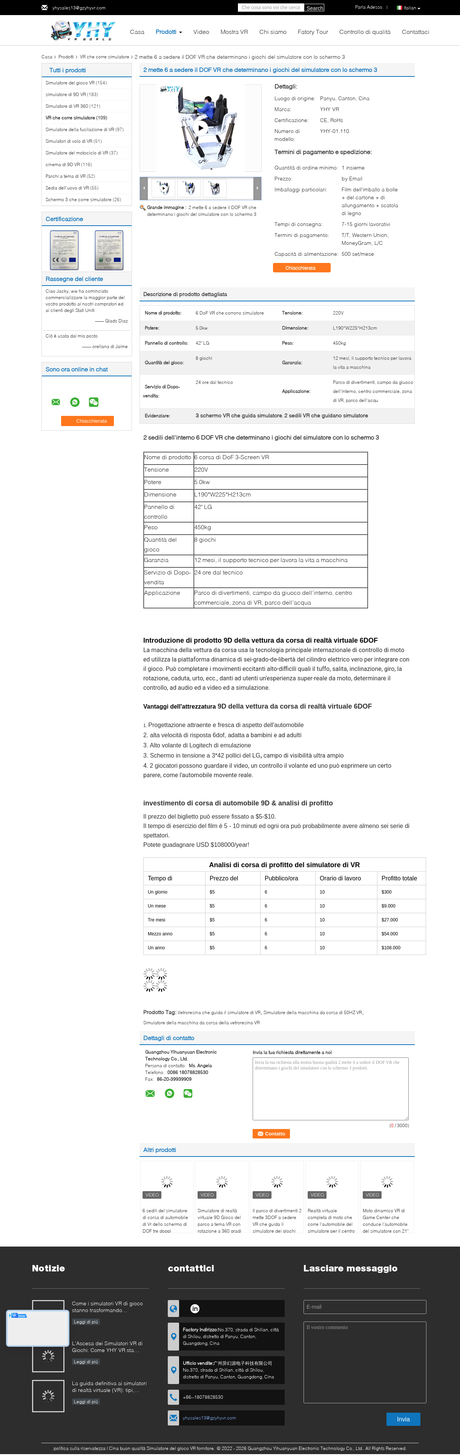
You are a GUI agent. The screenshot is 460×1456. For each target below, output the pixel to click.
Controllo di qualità (365, 31)
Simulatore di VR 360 (67, 106)
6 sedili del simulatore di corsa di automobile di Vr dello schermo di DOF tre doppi (165, 1221)
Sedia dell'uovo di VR (67, 188)
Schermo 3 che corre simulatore (79, 199)
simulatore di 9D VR (66, 94)
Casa (137, 31)
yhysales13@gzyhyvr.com (79, 8)
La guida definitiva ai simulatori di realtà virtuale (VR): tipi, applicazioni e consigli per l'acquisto (109, 1387)
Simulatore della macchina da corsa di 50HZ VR (313, 1012)
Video (201, 31)
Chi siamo (273, 31)
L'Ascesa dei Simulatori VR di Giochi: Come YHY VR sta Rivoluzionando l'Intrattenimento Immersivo (110, 1347)
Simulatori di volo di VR (69, 141)
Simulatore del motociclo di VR (77, 153)
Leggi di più (86, 1322)
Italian (412, 8)
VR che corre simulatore (104, 57)
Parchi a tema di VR (66, 176)
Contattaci (415, 31)
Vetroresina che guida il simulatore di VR (219, 1012)
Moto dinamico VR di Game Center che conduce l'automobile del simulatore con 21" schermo (385, 1224)
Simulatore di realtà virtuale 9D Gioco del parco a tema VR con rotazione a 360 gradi (219, 1221)
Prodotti (166, 31)
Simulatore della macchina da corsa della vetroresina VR (201, 1022)
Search (315, 8)
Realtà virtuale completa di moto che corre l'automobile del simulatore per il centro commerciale (331, 1224)
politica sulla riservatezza (80, 1448)
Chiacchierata (305, 268)
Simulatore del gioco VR (70, 83)
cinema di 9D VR (63, 164)
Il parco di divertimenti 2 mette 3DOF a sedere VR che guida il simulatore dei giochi (277, 1221)
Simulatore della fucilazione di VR (80, 129)
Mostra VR (234, 31)
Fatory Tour (313, 31)
